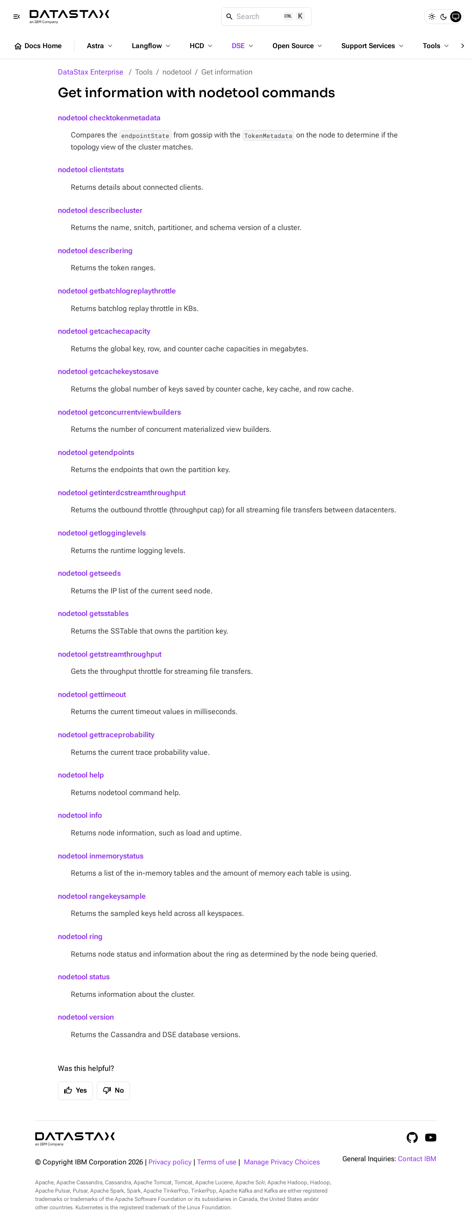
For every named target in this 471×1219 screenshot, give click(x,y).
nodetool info (80, 815)
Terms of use (216, 1162)
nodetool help (81, 775)
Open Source (298, 46)
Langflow (152, 46)
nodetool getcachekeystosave (108, 371)
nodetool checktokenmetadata (109, 117)
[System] (455, 16)
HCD (202, 46)
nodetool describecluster (100, 210)
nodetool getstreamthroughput (109, 654)
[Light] (431, 16)
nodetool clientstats (91, 169)
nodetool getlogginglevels (102, 533)
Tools (437, 46)
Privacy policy (170, 1162)
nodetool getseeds (89, 573)
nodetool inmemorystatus (100, 856)
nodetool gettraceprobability (106, 734)
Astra (100, 46)
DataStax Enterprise (91, 72)
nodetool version (86, 1017)
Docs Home (37, 46)
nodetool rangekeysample (102, 896)
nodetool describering (95, 250)
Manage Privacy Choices (282, 1162)
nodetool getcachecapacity (104, 331)
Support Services (373, 46)
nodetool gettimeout (92, 694)
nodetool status (84, 976)
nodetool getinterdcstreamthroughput (122, 492)
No (113, 1090)
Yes (75, 1090)
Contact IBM (417, 1159)
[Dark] (443, 16)
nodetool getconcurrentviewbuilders (119, 412)
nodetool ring (80, 936)
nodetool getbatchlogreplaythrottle (117, 290)
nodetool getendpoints (96, 452)
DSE (243, 46)
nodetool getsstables (93, 613)
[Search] (266, 16)
